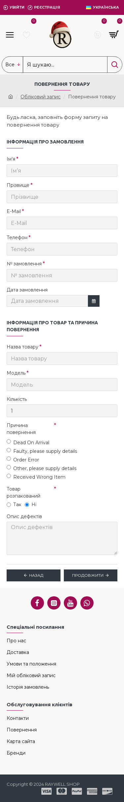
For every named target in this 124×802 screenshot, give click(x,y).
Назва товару (22, 347)
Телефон (17, 238)
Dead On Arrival (28, 442)
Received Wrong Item (36, 477)
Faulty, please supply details (42, 451)
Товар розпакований (23, 492)
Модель (16, 373)
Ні (30, 505)
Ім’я (11, 159)
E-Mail (14, 211)
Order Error (23, 459)
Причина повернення (21, 428)
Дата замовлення (27, 290)
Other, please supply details (41, 468)
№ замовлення (24, 264)
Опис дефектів (24, 516)
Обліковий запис (41, 97)
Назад (36, 575)
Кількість (17, 399)
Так (14, 505)
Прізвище (18, 185)
